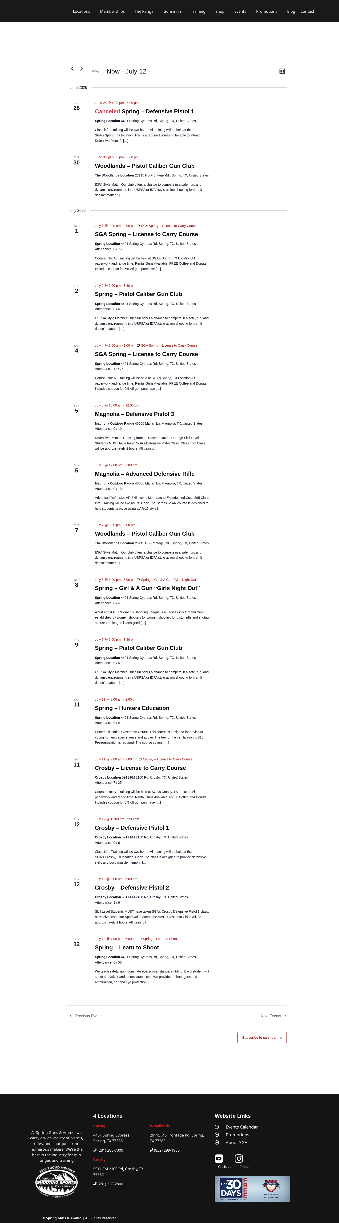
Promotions (266, 11)
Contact (307, 11)
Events (240, 11)
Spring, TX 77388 (108, 1140)
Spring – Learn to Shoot (127, 947)
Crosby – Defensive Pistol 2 (132, 887)
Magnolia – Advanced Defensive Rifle (144, 474)
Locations (81, 11)
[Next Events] (81, 68)
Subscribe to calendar (259, 1037)
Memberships (112, 11)
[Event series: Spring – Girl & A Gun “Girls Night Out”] (167, 580)
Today (95, 71)
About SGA (236, 1142)
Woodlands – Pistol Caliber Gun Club (145, 166)
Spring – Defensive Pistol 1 (158, 111)
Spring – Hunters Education (132, 708)
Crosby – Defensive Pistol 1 (132, 828)
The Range (144, 11)
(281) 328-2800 (110, 1183)
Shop (220, 11)
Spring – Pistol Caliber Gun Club (138, 294)
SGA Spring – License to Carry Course (146, 234)
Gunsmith (172, 11)
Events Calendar (242, 1127)
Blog (291, 11)
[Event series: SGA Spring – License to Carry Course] (167, 226)
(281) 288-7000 (110, 1150)
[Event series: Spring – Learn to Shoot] (158, 939)
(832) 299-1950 (167, 1150)
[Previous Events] (72, 68)
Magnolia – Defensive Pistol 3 (134, 414)
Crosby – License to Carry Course (140, 768)
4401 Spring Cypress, (111, 1135)
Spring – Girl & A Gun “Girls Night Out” (147, 588)
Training (198, 11)
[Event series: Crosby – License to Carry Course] (166, 759)
